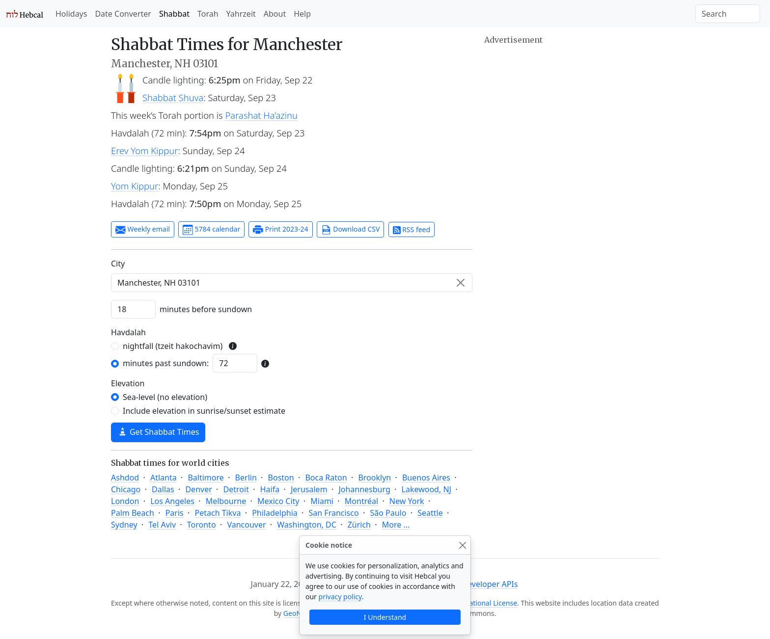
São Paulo (388, 512)
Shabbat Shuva (172, 97)
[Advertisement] (571, 115)
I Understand (385, 617)
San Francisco (334, 512)
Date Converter (123, 13)
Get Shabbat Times (158, 431)
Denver (198, 489)
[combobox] (291, 282)
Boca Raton (326, 477)
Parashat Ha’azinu (261, 115)
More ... (396, 524)
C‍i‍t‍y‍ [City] (118, 263)
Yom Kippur (134, 186)
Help (302, 13)
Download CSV (350, 229)
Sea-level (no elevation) (165, 397)
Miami (321, 501)
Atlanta (163, 477)
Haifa (269, 489)
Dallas (163, 489)
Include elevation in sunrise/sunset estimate (204, 410)
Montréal (361, 501)
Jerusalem (309, 489)
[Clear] (461, 283)
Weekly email (142, 229)
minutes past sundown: (166, 363)
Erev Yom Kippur (144, 150)
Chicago (125, 489)
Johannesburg (364, 489)
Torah (208, 13)
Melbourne (226, 501)
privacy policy (340, 596)
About (275, 13)
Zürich (359, 524)
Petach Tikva (218, 512)
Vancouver (246, 524)
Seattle (430, 512)
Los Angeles (172, 501)
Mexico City (278, 501)
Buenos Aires (426, 477)
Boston (281, 477)
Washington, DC (306, 524)
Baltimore (205, 477)
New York (406, 501)
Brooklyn (374, 477)
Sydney (124, 524)
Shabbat (174, 13)
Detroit (236, 489)
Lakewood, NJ (426, 489)
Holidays (71, 13)
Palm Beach (132, 512)
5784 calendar (211, 229)
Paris (174, 512)
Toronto (201, 524)
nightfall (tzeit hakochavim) (172, 346)
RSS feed (412, 229)
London (125, 501)
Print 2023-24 (280, 229)
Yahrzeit (241, 13)
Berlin (246, 477)
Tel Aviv (162, 524)
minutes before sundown (206, 309)
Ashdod (125, 477)
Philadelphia (275, 512)
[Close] (462, 545)
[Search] (727, 13)
